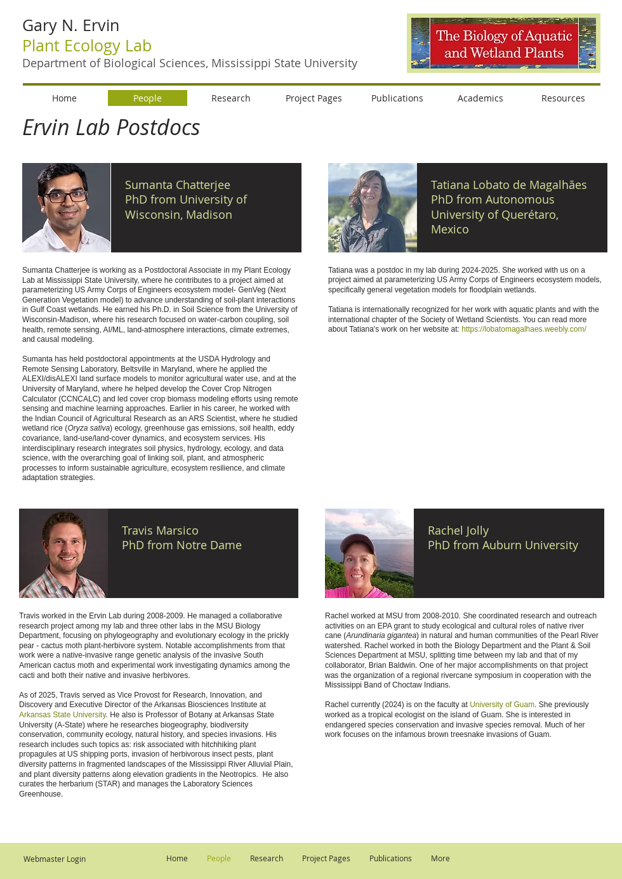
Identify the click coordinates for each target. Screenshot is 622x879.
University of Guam (502, 704)
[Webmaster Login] (54, 859)
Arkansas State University (62, 714)
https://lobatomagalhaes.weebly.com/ (523, 329)
